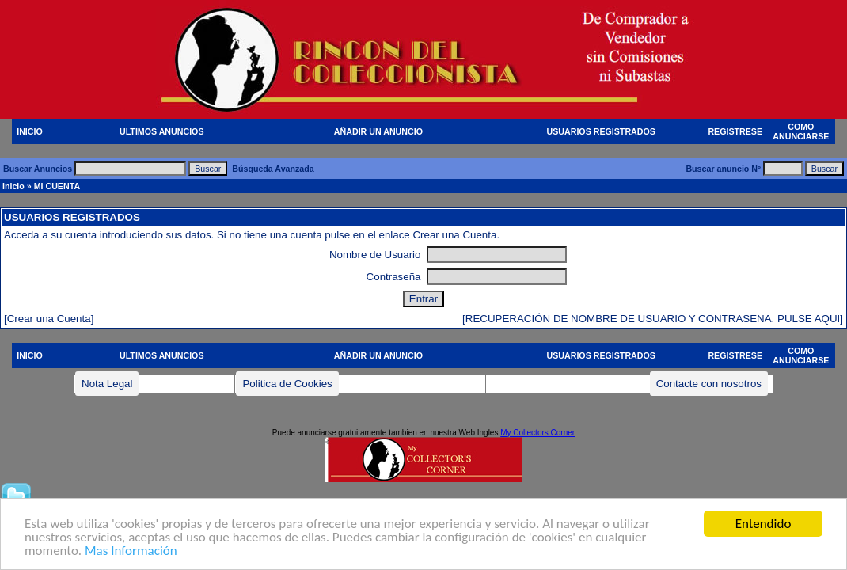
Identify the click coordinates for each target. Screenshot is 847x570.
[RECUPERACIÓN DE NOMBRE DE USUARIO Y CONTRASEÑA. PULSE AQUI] (652, 319)
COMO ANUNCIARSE (801, 131)
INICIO (30, 131)
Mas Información (131, 551)
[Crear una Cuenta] (48, 319)
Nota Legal (107, 384)
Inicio (13, 186)
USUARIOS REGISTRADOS (601, 131)
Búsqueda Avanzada (272, 168)
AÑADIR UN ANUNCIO (378, 131)
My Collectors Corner (537, 432)
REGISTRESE (735, 131)
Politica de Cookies (287, 384)
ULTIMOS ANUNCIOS (162, 131)
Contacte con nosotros (709, 384)
